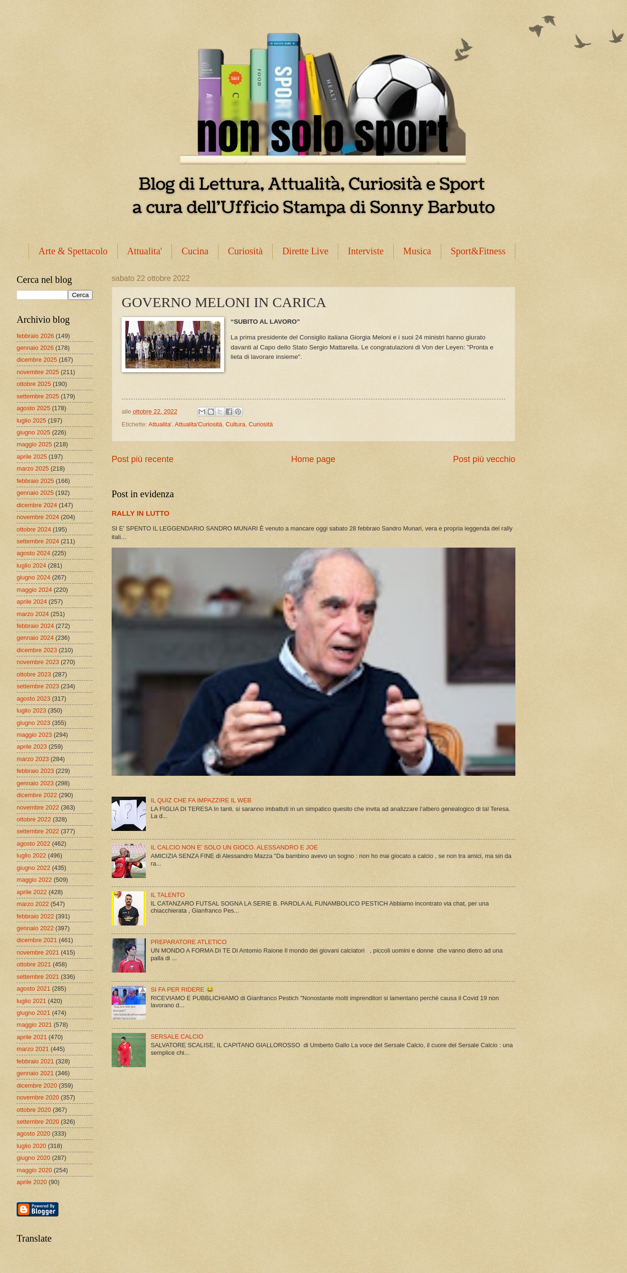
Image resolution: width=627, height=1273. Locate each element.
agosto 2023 (33, 698)
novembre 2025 (38, 372)
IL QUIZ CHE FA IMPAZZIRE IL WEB (201, 800)
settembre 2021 (38, 976)
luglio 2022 (31, 855)
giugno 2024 (33, 577)
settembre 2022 (38, 831)
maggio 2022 (34, 879)
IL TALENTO (168, 894)
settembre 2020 (38, 1121)
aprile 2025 (32, 456)
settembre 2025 (38, 396)
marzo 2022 (33, 903)
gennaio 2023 (35, 783)
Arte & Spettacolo (73, 251)
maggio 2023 (34, 734)
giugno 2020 (33, 1157)
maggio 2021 (34, 1024)
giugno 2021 (33, 1012)
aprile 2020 (32, 1182)
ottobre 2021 (34, 964)
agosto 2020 (33, 1133)
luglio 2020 (31, 1145)
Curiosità (245, 251)
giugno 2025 (33, 432)
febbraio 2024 (35, 625)
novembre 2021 (38, 952)
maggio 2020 (34, 1170)
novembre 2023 (38, 661)
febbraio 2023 (35, 770)
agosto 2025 (33, 408)
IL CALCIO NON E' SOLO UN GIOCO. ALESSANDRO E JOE (234, 847)
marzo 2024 (33, 613)
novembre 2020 (38, 1097)
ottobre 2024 (34, 529)
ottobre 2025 (34, 383)
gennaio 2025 (35, 492)
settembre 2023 (38, 686)
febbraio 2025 (35, 480)
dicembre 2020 (37, 1085)
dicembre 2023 (37, 650)
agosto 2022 (33, 843)
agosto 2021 (33, 988)
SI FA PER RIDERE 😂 (182, 989)
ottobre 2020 (34, 1109)
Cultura (236, 424)
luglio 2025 (31, 420)
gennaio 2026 (35, 347)
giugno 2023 (33, 722)
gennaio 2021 (35, 1073)
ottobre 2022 (34, 819)
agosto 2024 (33, 553)
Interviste (366, 251)
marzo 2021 (33, 1048)
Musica (417, 251)
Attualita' (144, 251)
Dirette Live (305, 251)
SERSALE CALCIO (177, 1036)
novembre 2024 (38, 517)
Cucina (195, 251)
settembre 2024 (38, 541)
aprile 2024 (32, 601)
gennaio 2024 (35, 637)
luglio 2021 (31, 1000)
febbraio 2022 (35, 916)
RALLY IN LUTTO (141, 513)
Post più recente (142, 459)
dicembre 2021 (37, 940)
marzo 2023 (33, 758)
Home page (313, 459)
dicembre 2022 (37, 795)
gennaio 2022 (35, 928)
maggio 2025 (34, 444)
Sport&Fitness (478, 251)
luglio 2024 (31, 565)
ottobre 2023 (34, 674)
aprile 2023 (32, 746)
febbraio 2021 (35, 1061)
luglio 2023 (31, 710)
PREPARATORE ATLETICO (189, 941)
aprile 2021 (32, 1037)
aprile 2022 (32, 892)
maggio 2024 (34, 589)
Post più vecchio (484, 459)
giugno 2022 (33, 867)
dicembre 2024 (37, 505)
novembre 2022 (38, 807)
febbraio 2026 (35, 335)
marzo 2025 (33, 468)
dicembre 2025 (37, 359)
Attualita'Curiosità (198, 424)
